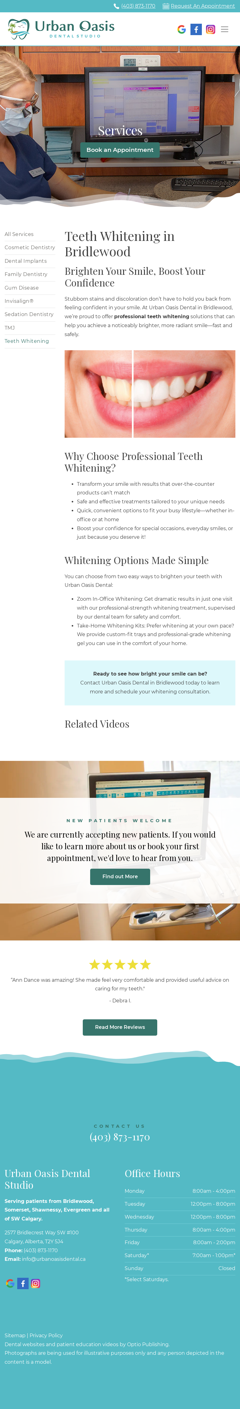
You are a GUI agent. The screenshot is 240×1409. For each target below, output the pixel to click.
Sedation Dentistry (29, 314)
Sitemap (15, 1335)
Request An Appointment (203, 6)
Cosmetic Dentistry (30, 247)
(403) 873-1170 (138, 6)
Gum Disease (22, 288)
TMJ (10, 328)
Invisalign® (19, 301)
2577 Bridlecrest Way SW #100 (42, 1233)
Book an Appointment (120, 149)
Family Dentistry (26, 274)
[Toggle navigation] (224, 29)
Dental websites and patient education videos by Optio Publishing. (87, 1344)
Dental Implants (26, 261)
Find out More (120, 876)
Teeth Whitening (27, 341)
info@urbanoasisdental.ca (54, 1259)
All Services (19, 234)
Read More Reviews (120, 1027)
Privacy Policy (46, 1335)
